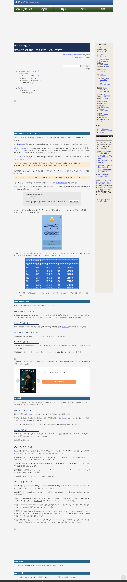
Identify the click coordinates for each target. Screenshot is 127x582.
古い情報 (20, 88)
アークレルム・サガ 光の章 (54, 373)
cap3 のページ (21, 453)
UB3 (64, 55)
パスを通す (48, 453)
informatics (69, 55)
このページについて (24, 10)
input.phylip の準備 (23, 73)
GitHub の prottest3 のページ (23, 148)
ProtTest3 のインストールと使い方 (28, 71)
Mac (15, 451)
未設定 (63, 10)
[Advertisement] (63, 27)
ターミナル (17, 157)
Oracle (64, 418)
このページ (39, 317)
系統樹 (43, 10)
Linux (33, 293)
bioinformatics (78, 55)
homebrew (20, 144)
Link (47, 566)
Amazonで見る (56, 381)
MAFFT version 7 (24, 346)
